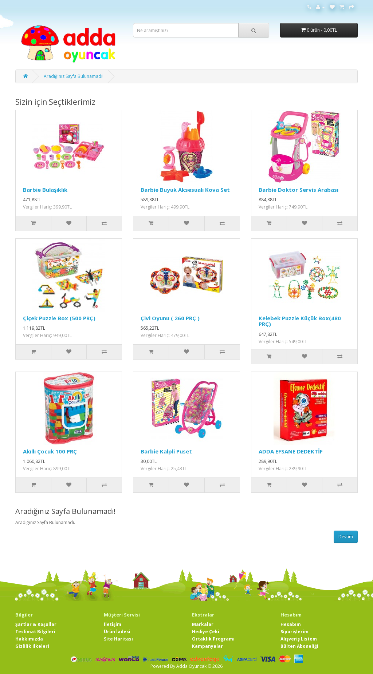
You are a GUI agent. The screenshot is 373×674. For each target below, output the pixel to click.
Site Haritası (118, 639)
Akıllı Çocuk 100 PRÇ (50, 451)
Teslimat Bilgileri (35, 632)
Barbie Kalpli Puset (166, 451)
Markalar (202, 624)
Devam (345, 537)
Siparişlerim (294, 632)
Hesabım (290, 624)
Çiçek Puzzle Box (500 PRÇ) (59, 318)
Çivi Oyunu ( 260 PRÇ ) (170, 318)
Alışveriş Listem (298, 639)
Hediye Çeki (205, 632)
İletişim (112, 624)
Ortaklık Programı (213, 639)
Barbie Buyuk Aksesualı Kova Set (185, 189)
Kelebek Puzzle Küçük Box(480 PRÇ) (300, 321)
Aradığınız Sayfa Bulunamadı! (73, 76)
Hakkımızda (29, 639)
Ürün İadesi (117, 632)
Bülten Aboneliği (299, 646)
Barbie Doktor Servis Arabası (298, 189)
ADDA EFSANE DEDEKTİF (291, 451)
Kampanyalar (207, 646)
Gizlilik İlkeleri (32, 646)
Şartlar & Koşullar (35, 624)
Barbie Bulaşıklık (45, 189)
